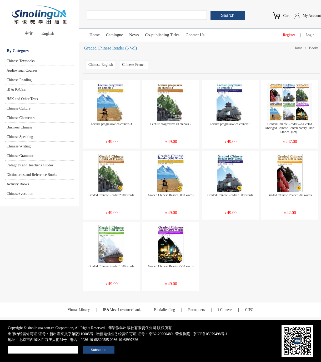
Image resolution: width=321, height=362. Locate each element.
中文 (29, 33)
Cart (286, 16)
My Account (312, 16)
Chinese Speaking (20, 137)
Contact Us (195, 35)
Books (313, 48)
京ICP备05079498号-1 (210, 334)
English (47, 33)
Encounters (196, 310)
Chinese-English (100, 65)
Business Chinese (19, 127)
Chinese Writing (19, 146)
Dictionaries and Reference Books (32, 175)
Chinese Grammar (20, 156)
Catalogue (114, 35)
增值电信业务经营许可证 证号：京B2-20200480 (134, 334)
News (134, 35)
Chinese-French (134, 65)
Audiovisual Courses (22, 70)
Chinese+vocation (20, 194)
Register (289, 35)
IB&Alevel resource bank (122, 310)
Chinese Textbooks (20, 61)
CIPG (249, 310)
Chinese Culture (19, 108)
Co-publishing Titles (162, 35)
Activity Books (18, 184)
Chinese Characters (21, 118)
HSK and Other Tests (22, 99)
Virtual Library (79, 310)
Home (94, 35)
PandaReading (164, 310)
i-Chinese (225, 310)
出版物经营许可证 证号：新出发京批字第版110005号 (50, 334)
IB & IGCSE (16, 89)
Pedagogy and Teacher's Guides (30, 165)
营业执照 (182, 334)
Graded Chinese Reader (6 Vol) (110, 48)
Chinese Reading (19, 80)
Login (310, 35)
